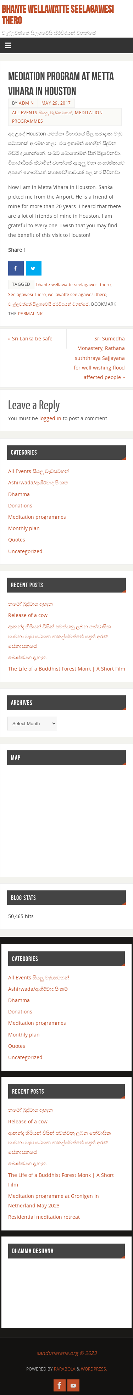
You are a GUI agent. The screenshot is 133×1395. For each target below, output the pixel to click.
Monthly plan (24, 528)
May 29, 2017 (56, 103)
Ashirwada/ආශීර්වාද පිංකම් (38, 482)
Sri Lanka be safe (30, 338)
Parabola (65, 1369)
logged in (50, 418)
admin (26, 103)
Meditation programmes (37, 516)
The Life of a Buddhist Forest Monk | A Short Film (66, 668)
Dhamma (19, 494)
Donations (20, 505)
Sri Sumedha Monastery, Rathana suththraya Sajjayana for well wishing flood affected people (99, 357)
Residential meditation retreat (44, 1216)
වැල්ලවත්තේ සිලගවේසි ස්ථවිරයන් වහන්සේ (48, 304)
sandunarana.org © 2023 (66, 1353)
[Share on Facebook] (16, 268)
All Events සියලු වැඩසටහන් (42, 113)
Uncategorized (25, 551)
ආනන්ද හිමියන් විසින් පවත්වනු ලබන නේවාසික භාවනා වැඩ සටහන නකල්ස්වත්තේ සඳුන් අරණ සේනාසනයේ (59, 636)
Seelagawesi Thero (27, 294)
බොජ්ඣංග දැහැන (27, 657)
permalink (30, 314)
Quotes (16, 539)
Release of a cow (28, 615)
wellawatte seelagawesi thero (77, 294)
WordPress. (94, 1369)
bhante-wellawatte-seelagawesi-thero (73, 285)
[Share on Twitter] (33, 268)
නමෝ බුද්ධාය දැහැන (30, 603)
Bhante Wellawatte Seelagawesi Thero (58, 15)
